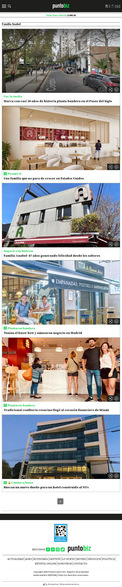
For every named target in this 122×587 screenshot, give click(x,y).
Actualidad (15, 559)
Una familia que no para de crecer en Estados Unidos (44, 178)
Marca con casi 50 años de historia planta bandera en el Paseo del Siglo (58, 101)
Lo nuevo (68, 559)
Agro (28, 559)
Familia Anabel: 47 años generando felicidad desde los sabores (52, 255)
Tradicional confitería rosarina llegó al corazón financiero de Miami (56, 410)
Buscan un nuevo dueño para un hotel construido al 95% (46, 487)
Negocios (94, 559)
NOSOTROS (65, 563)
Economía (41, 559)
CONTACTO (80, 563)
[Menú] (4, 6)
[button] (116, 89)
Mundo (81, 559)
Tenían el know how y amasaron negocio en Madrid (43, 333)
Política (108, 559)
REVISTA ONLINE (45, 563)
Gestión (55, 559)
